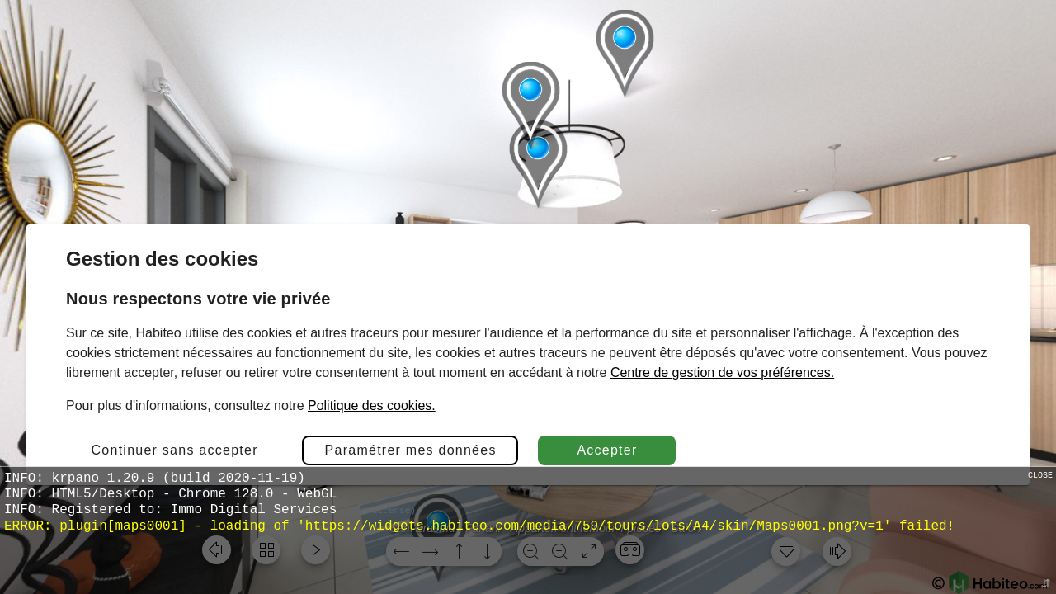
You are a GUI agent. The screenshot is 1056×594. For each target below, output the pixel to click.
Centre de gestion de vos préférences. (722, 372)
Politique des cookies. (372, 405)
